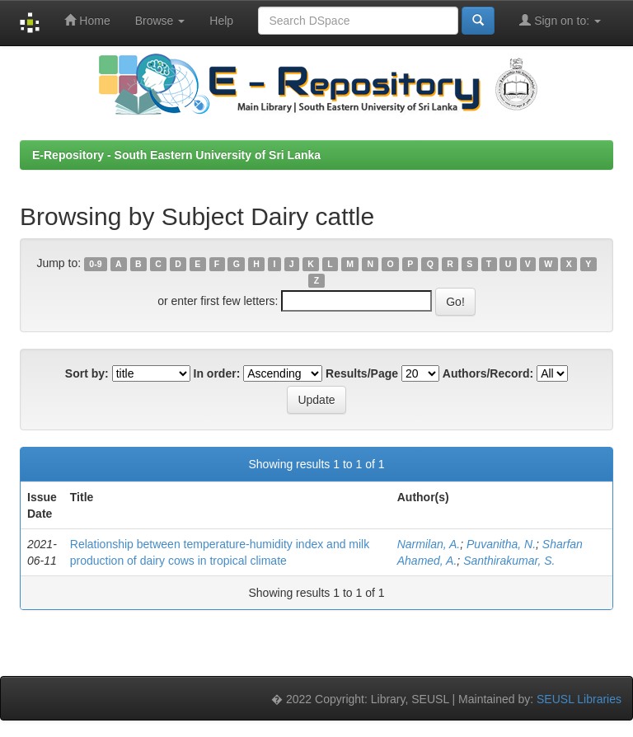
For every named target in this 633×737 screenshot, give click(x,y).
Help (221, 20)
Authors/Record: (488, 373)
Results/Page (362, 373)
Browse (160, 20)
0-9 (95, 264)
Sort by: (87, 373)
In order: (217, 373)
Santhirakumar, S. (509, 560)
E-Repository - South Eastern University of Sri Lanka (176, 155)
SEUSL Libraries (579, 699)
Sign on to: (560, 20)
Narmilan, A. (429, 544)
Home (87, 20)
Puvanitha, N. (501, 544)
